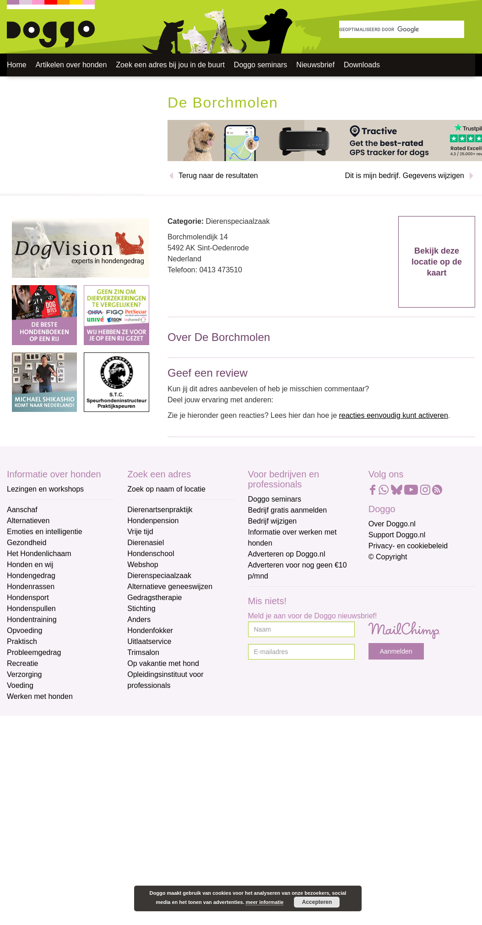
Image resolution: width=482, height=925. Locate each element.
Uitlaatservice (149, 641)
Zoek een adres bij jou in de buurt (170, 65)
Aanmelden (396, 651)
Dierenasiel (145, 542)
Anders (139, 619)
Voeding (20, 685)
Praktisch (22, 641)
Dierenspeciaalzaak (159, 575)
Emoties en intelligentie (44, 532)
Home (17, 65)
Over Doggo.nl (392, 524)
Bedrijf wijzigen (272, 521)
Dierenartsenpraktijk (159, 510)
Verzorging (24, 674)
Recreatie (22, 663)
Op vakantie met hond (163, 663)
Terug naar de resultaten (218, 175)
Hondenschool (150, 553)
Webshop (142, 564)
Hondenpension (153, 521)
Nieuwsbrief (315, 65)
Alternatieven (28, 521)
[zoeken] (401, 29)
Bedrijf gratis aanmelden (287, 510)
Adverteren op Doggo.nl (286, 554)
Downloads (362, 65)
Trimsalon (143, 652)
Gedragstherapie (154, 597)
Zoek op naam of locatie (166, 489)
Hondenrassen (30, 586)
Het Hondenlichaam (39, 553)
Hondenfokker (150, 630)
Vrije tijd (140, 532)
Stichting (141, 608)
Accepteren (317, 902)
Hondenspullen (31, 608)
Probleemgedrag (34, 652)
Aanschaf (22, 510)
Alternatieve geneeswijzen (169, 586)
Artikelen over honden (71, 65)
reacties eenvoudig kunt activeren (393, 415)
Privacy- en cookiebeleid (408, 546)
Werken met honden (40, 696)
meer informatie (265, 902)
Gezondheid (26, 542)
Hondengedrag (31, 575)
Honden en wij (30, 564)
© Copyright (387, 557)
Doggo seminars (260, 65)
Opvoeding (24, 630)
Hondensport (28, 597)
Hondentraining (32, 619)
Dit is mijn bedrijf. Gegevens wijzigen (404, 175)
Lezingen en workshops (45, 489)
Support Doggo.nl (397, 535)
